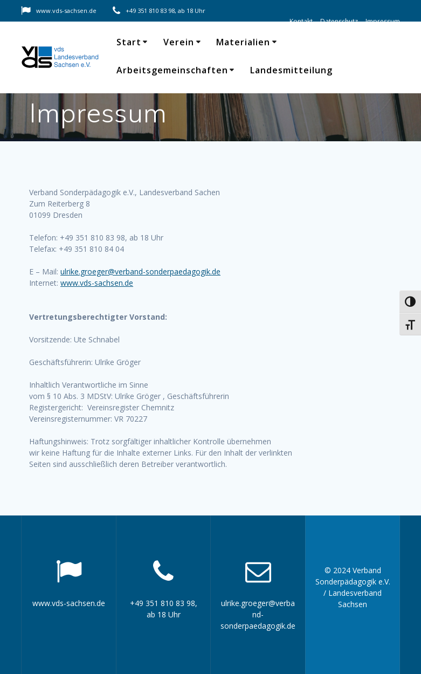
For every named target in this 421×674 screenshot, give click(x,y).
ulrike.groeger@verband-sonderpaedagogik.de (140, 271)
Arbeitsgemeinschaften (172, 70)
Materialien (243, 42)
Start (128, 42)
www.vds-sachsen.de (96, 283)
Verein (178, 42)
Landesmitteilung (291, 70)
